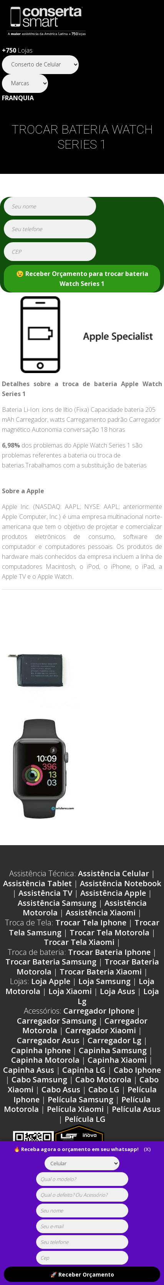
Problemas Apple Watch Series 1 (66, 612)
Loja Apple (50, 981)
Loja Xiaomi (70, 991)
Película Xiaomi (75, 1109)
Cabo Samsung (39, 1079)
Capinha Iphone (41, 1050)
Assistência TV (45, 893)
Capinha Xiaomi (117, 1060)
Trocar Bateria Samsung (50, 961)
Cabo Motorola (103, 1079)
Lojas (17, 50)
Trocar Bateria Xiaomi (101, 971)
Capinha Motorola (45, 1060)
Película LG (85, 1119)
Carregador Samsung (56, 1021)
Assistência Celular (113, 873)
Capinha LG (84, 1070)
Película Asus (136, 1109)
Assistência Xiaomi (101, 912)
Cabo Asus (60, 1089)
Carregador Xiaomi (100, 1030)
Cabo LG (103, 1089)
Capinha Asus (28, 1070)
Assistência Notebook (120, 883)
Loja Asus (117, 991)
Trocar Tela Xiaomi (79, 942)
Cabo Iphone (137, 1070)
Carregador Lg (114, 1040)
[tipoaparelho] (82, 1163)
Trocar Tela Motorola (109, 932)
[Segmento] (40, 64)
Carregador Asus (48, 1040)
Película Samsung (80, 1099)
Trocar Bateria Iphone (109, 952)
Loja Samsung (104, 981)
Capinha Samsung (113, 1050)
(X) (147, 1149)
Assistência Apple (113, 893)
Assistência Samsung (57, 903)
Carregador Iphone (98, 1011)
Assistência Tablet (37, 883)
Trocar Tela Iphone (90, 922)
